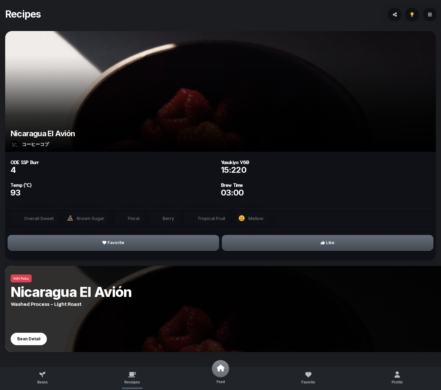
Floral (134, 218)
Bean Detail (28, 338)
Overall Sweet (39, 218)
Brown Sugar (90, 218)
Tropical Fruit (211, 218)
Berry (168, 218)
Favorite (113, 242)
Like (328, 242)
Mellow (256, 218)
